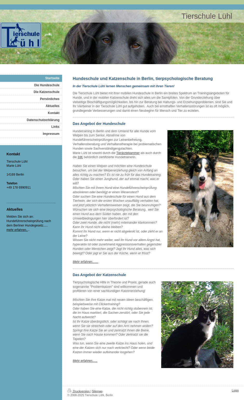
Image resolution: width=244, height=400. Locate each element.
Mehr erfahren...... (85, 361)
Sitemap (97, 391)
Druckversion (78, 391)
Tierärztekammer (128, 153)
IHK (80, 157)
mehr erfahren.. (17, 230)
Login (235, 390)
